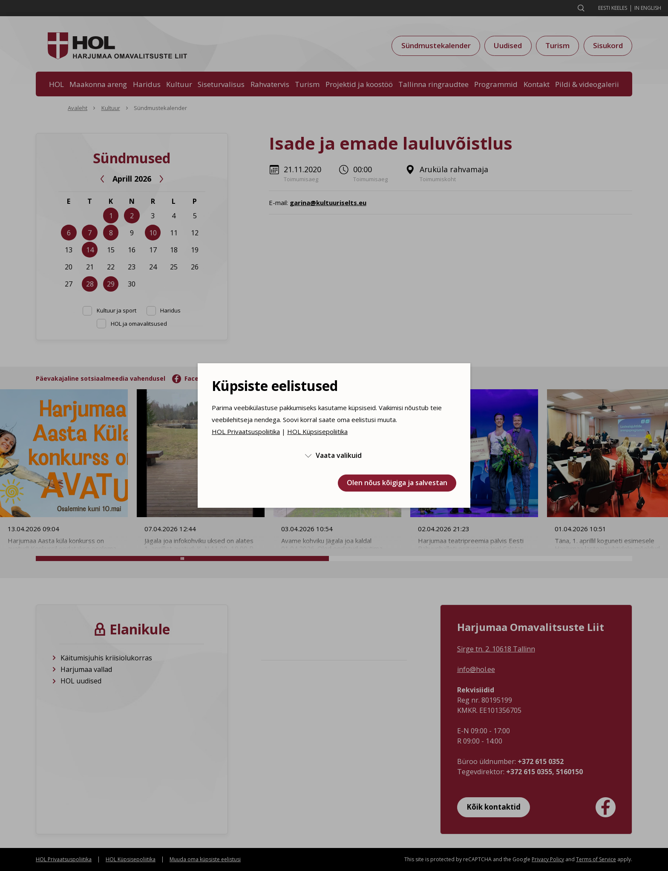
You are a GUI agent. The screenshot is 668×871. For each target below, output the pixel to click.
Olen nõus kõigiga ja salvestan (397, 482)
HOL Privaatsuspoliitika (246, 431)
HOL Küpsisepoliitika (317, 431)
